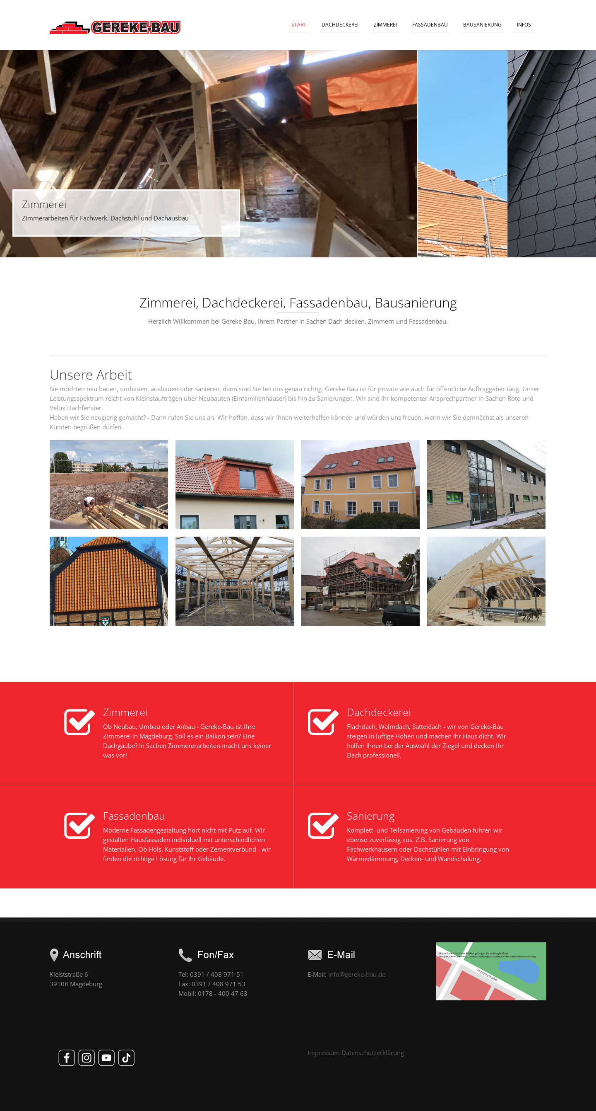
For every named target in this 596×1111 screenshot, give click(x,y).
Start (298, 24)
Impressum (324, 1052)
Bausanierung (482, 24)
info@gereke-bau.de (356, 974)
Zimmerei (385, 24)
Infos (524, 24)
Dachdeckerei (340, 24)
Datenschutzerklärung (372, 1052)
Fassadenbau (430, 24)
